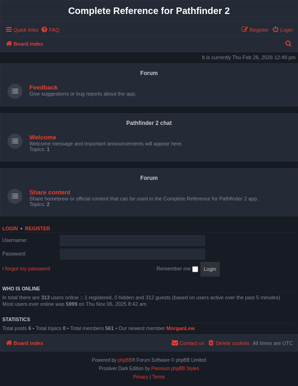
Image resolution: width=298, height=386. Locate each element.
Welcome (42, 137)
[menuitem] (50, 29)
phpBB (125, 360)
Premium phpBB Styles (175, 368)
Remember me (177, 269)
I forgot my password (26, 268)
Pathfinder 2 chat (149, 123)
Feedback (43, 87)
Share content (49, 192)
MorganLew (180, 328)
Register (37, 228)
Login (10, 228)
